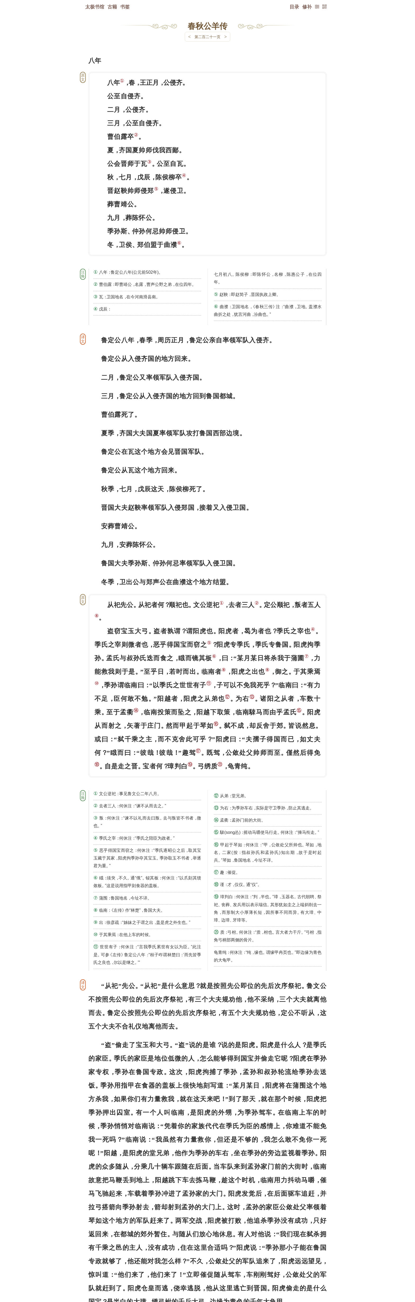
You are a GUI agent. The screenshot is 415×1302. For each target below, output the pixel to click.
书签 (125, 7)
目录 (294, 7)
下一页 (207, 1270)
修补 (307, 7)
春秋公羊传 (207, 25)
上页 (316, 1270)
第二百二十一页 (207, 36)
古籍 (112, 7)
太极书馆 (94, 7)
